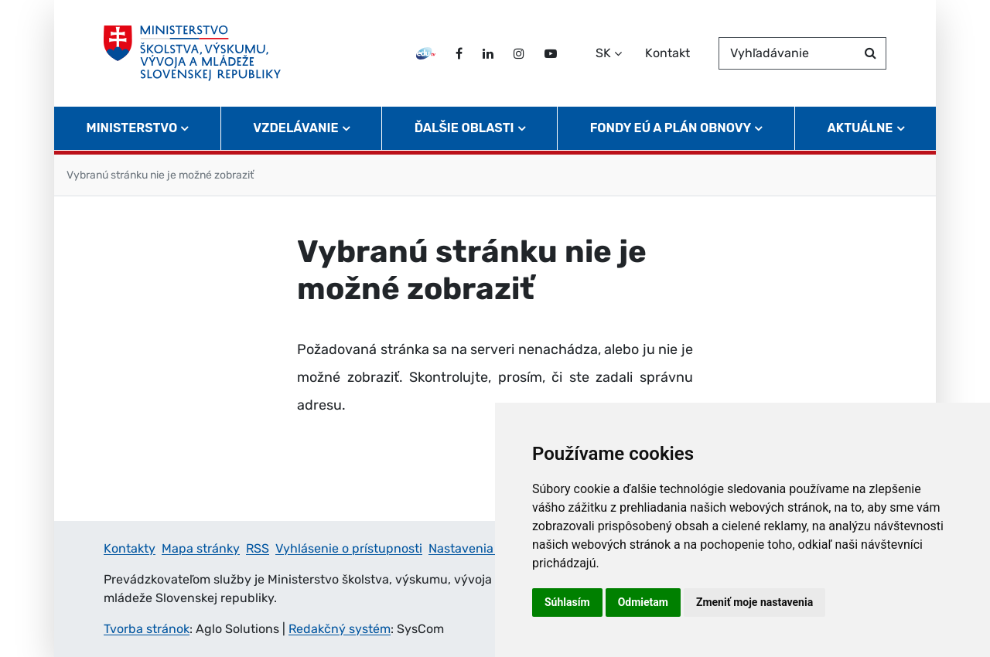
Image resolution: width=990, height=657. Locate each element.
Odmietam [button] (643, 602)
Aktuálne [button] (860, 128)
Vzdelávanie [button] (295, 128)
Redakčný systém (339, 628)
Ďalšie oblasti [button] (464, 128)
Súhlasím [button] (567, 602)
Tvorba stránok (146, 628)
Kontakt (667, 53)
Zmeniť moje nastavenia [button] (754, 602)
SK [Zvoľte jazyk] (603, 53)
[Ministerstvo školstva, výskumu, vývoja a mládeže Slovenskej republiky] (192, 53)
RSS (257, 548)
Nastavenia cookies (484, 548)
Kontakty (129, 548)
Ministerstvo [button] (132, 128)
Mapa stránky (201, 548)
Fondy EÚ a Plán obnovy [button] (671, 128)
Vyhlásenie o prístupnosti (348, 548)
